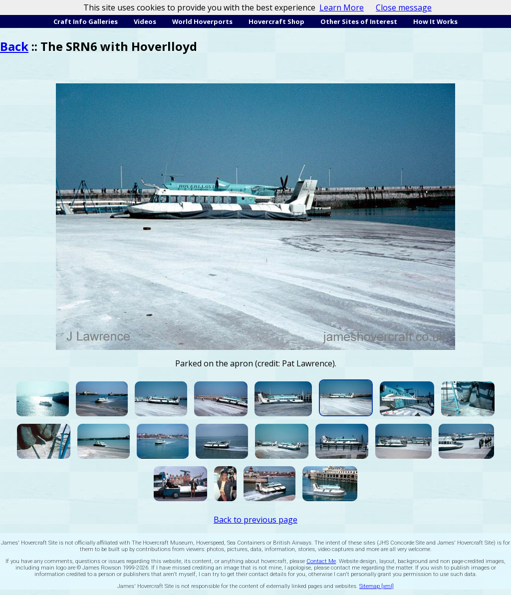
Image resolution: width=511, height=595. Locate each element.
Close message (404, 7)
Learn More (341, 7)
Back (14, 46)
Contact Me (321, 561)
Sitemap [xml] (376, 586)
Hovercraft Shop (276, 21)
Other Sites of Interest (358, 21)
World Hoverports (202, 21)
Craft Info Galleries (85, 21)
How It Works (435, 21)
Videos (145, 21)
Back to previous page (255, 519)
